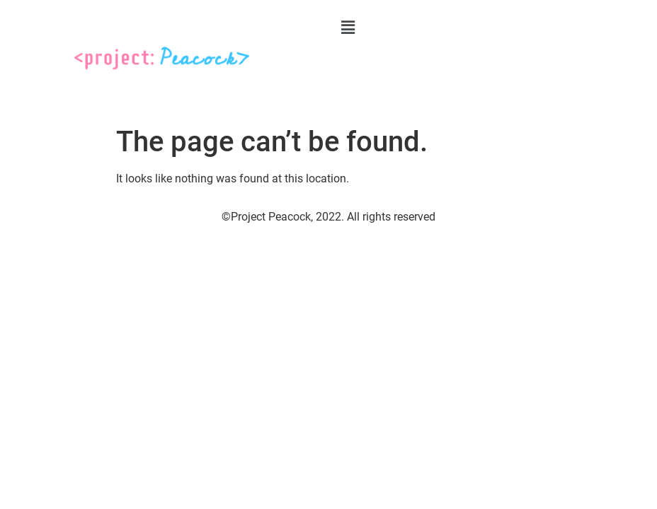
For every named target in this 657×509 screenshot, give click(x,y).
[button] (489, 27)
